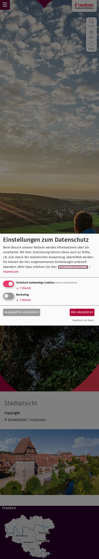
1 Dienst (23, 288)
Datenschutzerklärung (73, 267)
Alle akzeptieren (82, 312)
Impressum (10, 272)
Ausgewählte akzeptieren (21, 312)
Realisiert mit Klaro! (83, 320)
